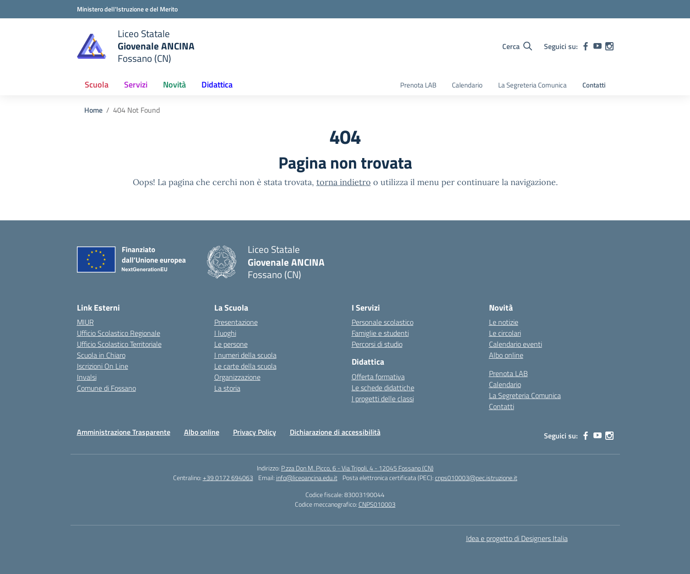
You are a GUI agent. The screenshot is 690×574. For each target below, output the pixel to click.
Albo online (506, 355)
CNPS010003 (377, 504)
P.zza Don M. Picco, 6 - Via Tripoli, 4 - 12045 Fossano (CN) (357, 468)
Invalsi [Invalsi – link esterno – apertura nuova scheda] (87, 377)
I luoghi (225, 333)
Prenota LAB (418, 85)
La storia (227, 388)
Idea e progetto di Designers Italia (517, 538)
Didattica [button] (217, 84)
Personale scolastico (382, 322)
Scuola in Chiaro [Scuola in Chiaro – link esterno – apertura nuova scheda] (101, 355)
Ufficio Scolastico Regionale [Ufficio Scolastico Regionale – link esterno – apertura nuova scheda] (118, 333)
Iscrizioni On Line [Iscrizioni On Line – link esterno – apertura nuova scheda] (102, 366)
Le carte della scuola (245, 366)
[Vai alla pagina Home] (93, 109)
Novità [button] (174, 84)
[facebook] (585, 46)
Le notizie (503, 322)
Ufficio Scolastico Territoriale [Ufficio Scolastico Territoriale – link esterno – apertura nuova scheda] (119, 344)
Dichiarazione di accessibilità (335, 431)
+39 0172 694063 (228, 477)
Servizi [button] (135, 84)
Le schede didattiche (383, 387)
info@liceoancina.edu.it (306, 477)
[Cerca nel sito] (517, 46)
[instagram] (609, 46)
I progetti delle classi (383, 398)
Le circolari (505, 333)
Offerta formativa (378, 376)
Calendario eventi (515, 344)
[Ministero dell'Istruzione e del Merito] (127, 9)
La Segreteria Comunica (532, 85)
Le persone (231, 344)
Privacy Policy (254, 431)
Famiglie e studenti (380, 333)
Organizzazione (237, 377)
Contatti (594, 85)
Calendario (467, 85)
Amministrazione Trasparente (123, 431)
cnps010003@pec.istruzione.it (476, 477)
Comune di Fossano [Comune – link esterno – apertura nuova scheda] (106, 388)
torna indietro (343, 182)
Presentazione (236, 322)
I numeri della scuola (245, 355)
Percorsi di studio (377, 344)
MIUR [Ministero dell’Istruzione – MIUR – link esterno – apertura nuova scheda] (85, 322)
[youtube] (597, 46)
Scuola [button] (97, 84)
